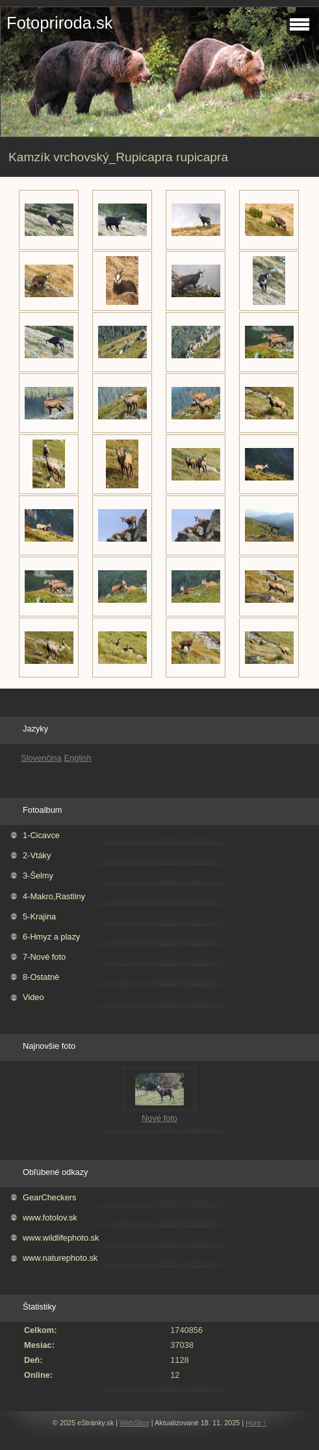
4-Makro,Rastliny (54, 896)
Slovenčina (41, 758)
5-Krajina (39, 916)
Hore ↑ (256, 1423)
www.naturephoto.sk (60, 1258)
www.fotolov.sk (50, 1217)
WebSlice (134, 1423)
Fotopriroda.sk (59, 23)
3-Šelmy (38, 875)
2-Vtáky (37, 855)
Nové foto (159, 1118)
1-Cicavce (41, 835)
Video (33, 997)
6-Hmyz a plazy (51, 937)
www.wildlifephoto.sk (61, 1238)
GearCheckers (50, 1197)
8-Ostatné (41, 977)
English (78, 758)
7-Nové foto (44, 957)
